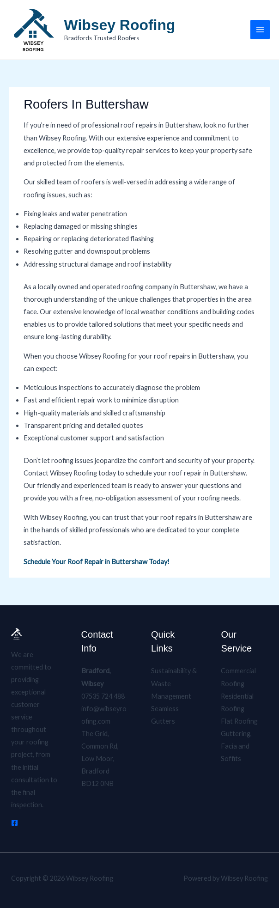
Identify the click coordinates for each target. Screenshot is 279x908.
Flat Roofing (239, 721)
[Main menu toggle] (260, 29)
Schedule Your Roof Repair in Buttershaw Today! (97, 562)
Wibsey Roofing (120, 25)
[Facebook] (14, 822)
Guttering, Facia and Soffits (236, 746)
